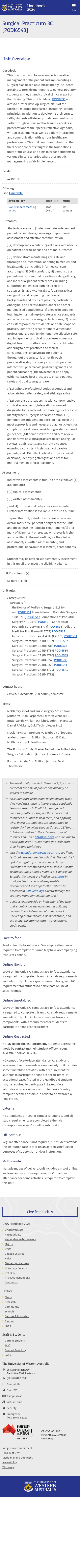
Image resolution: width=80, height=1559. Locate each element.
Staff (7, 1345)
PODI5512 (33, 617)
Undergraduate (14, 1230)
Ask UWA (12, 1390)
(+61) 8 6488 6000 (17, 1378)
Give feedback (38, 1211)
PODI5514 (55, 626)
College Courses (14, 1253)
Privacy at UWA (11, 1453)
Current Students (15, 1340)
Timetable (16, 193)
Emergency (13, 1414)
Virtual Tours (14, 1402)
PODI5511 (24, 612)
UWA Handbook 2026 (16, 1223)
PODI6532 (61, 641)
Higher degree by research (20, 1239)
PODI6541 (60, 665)
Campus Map (14, 1396)
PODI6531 (70, 636)
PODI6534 (61, 650)
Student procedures (17, 1263)
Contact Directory (15, 1350)
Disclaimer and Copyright (17, 1457)
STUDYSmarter (44, 837)
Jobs (8, 1355)
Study (8, 1297)
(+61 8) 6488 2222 (17, 1417)
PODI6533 (58, 99)
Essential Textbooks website (39, 852)
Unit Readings (34, 891)
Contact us (11, 1282)
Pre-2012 (10, 1273)
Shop (8, 1326)
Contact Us (13, 1384)
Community (12, 1306)
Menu (74, 6)
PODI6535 (61, 655)
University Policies (16, 1268)
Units (8, 1249)
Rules (8, 1258)
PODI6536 (60, 660)
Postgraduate (13, 1234)
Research (10, 1302)
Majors (9, 1244)
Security (12, 1408)
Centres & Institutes (17, 1316)
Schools (9, 1311)
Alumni (9, 1321)
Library (59, 876)
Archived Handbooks (17, 1277)
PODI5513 (44, 622)
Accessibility (9, 1462)
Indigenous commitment (17, 1448)
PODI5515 (58, 631)
